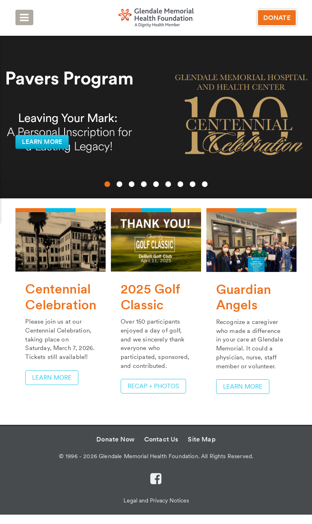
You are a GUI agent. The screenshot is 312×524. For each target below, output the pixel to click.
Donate (276, 18)
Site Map (201, 439)
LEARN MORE (42, 142)
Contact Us (161, 439)
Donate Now (115, 439)
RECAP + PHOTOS (153, 386)
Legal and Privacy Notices (156, 500)
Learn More (242, 386)
